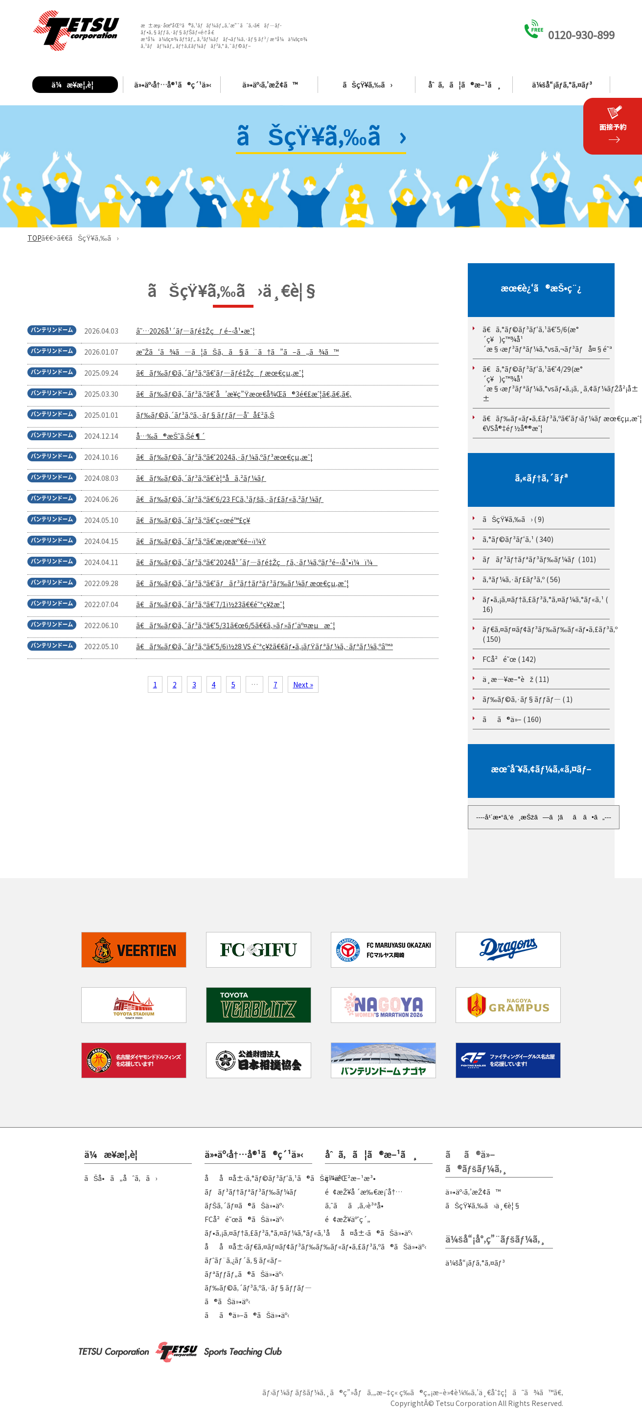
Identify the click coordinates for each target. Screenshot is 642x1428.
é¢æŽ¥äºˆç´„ (347, 1219)
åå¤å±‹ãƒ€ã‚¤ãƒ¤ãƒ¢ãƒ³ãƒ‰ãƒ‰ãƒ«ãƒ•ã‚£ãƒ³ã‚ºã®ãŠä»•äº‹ (315, 1246)
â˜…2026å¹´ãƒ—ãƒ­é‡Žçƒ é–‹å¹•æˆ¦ (195, 331)
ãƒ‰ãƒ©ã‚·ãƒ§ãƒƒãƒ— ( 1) (527, 699)
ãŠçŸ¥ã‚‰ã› (367, 85)
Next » (303, 684)
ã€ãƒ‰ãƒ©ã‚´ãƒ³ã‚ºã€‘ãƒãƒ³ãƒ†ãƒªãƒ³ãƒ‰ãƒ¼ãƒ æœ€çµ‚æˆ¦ (242, 583)
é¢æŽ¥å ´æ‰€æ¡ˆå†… (363, 1192)
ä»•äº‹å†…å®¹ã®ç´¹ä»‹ (172, 85)
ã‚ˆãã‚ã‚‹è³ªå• (357, 1205)
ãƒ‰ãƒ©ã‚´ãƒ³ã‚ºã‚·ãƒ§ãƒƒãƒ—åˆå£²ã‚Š (205, 415)
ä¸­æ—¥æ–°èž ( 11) (515, 679)
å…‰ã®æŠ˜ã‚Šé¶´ (170, 436)
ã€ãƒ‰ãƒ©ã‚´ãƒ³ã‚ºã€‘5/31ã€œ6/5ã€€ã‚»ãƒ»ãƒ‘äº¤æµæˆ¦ (235, 625)
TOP (34, 238)
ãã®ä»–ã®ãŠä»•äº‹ (247, 1315)
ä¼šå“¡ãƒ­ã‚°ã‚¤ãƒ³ (562, 85)
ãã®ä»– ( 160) (511, 719)
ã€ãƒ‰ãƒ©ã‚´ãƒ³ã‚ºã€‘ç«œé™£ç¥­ (193, 520)
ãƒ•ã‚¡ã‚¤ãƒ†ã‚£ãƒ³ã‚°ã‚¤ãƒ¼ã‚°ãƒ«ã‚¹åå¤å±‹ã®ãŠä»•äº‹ (309, 1233)
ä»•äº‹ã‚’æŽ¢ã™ (270, 85)
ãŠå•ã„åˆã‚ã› (120, 1178)
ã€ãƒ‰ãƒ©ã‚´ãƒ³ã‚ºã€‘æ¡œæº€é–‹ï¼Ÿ (201, 541)
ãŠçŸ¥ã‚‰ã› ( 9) (513, 519)
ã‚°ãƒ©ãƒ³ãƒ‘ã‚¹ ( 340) (517, 539)
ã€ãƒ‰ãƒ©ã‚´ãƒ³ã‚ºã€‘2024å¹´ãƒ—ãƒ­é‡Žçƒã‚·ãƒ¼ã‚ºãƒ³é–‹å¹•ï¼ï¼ (257, 562)
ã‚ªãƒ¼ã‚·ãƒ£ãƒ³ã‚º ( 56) (521, 579)
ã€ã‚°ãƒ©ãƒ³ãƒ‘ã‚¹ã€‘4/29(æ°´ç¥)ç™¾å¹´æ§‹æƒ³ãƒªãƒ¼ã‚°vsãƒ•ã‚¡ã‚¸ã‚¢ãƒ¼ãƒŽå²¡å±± (560, 383)
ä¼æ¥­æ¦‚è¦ (75, 85)
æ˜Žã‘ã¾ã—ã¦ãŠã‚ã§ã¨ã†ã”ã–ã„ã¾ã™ (237, 352)
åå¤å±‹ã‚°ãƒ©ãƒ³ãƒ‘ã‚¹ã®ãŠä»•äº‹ (274, 1178)
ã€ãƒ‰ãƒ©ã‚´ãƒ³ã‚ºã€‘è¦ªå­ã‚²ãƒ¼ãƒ (201, 478)
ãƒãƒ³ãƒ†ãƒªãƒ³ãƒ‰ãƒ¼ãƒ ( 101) (539, 559)
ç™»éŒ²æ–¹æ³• (350, 1178)
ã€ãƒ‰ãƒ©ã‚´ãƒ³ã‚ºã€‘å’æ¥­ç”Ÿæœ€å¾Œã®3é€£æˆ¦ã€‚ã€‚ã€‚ (243, 394)
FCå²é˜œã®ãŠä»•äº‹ (244, 1219)
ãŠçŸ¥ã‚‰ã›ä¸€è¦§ (483, 1205)
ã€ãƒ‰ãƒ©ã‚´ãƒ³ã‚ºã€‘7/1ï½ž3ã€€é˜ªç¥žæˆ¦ (210, 604)
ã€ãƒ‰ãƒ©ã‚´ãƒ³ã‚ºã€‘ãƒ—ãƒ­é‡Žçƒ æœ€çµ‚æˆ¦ (220, 373)
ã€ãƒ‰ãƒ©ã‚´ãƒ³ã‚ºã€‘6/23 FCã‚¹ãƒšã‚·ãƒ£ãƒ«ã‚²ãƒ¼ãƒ (229, 499)
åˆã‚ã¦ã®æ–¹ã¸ (465, 85)
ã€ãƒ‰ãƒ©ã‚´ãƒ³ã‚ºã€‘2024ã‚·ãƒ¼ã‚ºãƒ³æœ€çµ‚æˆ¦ (224, 457)
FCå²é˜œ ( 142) (509, 659)
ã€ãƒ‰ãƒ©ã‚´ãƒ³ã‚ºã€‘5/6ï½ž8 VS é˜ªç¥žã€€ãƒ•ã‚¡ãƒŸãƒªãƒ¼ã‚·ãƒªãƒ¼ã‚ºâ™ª (264, 646)
